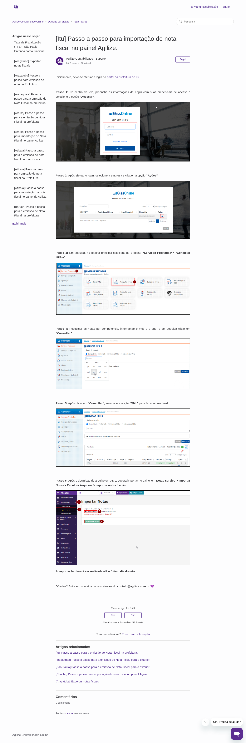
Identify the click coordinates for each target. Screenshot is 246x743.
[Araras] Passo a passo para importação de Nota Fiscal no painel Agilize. (30, 136)
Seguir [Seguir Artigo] (183, 59)
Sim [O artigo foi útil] (113, 615)
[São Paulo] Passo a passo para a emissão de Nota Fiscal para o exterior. (103, 667)
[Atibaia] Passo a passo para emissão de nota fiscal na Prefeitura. (29, 174)
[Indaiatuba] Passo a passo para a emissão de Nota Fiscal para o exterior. (103, 659)
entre (70, 713)
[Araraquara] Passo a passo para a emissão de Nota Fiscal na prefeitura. (30, 99)
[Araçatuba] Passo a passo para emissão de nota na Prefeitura (29, 80)
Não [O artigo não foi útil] (133, 615)
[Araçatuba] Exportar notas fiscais (27, 63)
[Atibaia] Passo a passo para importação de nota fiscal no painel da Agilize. (30, 192)
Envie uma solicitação (136, 634)
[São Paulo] (80, 21)
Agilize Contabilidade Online (28, 21)
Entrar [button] (226, 6)
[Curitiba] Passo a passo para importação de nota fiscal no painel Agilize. (102, 674)
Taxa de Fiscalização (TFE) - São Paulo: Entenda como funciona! (29, 47)
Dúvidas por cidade (58, 21)
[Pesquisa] (205, 21)
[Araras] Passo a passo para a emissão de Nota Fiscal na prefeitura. (29, 117)
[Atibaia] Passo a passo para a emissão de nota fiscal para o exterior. (29, 155)
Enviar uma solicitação (204, 6)
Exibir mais (19, 223)
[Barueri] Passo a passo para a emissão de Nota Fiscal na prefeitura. (29, 211)
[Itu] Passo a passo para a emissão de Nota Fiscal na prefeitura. (97, 652)
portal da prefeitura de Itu (123, 77)
